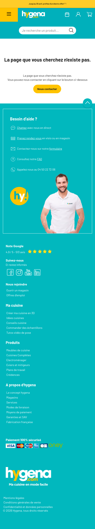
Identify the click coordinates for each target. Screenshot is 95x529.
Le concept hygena (18, 392)
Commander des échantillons (24, 327)
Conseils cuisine (16, 323)
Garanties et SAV (16, 417)
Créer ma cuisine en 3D (20, 313)
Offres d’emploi (15, 295)
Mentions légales (13, 498)
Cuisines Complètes (18, 355)
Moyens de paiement (19, 412)
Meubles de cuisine (18, 350)
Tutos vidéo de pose (18, 332)
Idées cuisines (15, 318)
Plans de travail (15, 370)
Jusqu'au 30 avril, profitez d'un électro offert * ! (47, 4)
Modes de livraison (17, 407)
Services (11, 402)
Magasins (12, 397)
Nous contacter (47, 89)
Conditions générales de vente (22, 502)
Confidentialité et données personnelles (28, 507)
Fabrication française (19, 422)
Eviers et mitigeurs (18, 365)
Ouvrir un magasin (17, 290)
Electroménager (16, 360)
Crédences (13, 374)
